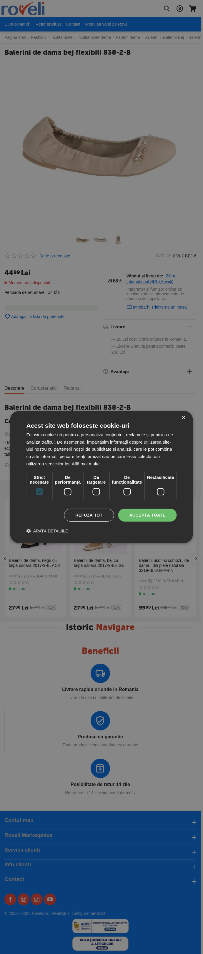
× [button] (183, 418)
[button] (47, 530)
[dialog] (101, 477)
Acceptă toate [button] (147, 515)
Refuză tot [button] (88, 515)
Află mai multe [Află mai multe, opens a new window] (86, 463)
